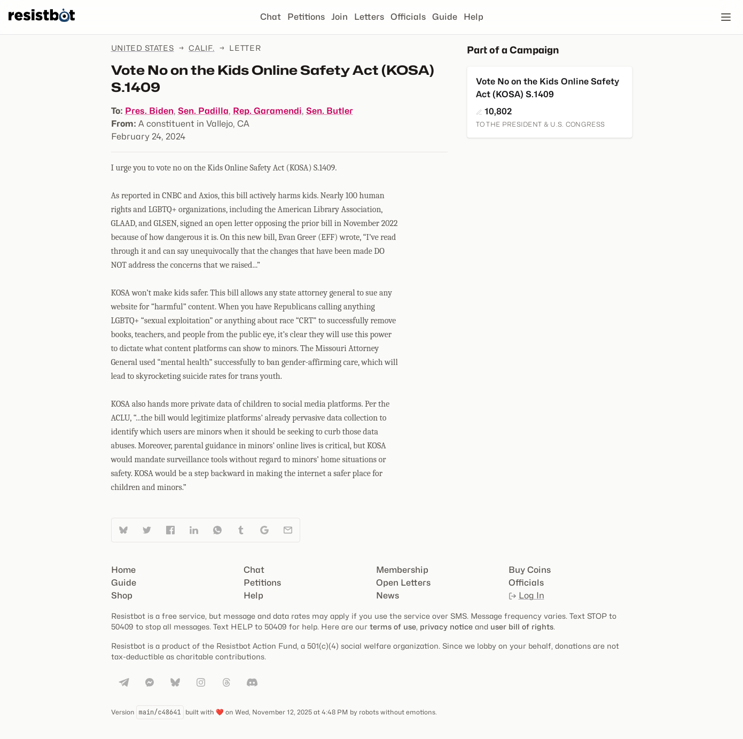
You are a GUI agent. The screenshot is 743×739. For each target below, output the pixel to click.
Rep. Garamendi (267, 111)
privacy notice (446, 626)
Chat (270, 17)
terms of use (393, 626)
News (387, 595)
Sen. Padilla (203, 111)
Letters (369, 17)
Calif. (201, 47)
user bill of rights (521, 626)
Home (123, 570)
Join (339, 17)
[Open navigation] (725, 17)
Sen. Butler (329, 111)
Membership (402, 570)
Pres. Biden (149, 111)
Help (473, 17)
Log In (526, 595)
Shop (121, 595)
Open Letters (403, 583)
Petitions (306, 17)
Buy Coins (530, 570)
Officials (408, 17)
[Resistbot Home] (42, 26)
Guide (444, 17)
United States (142, 47)
